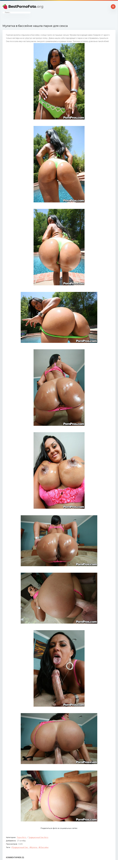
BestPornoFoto (25, 6)
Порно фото (21, 837)
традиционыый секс (20, 847)
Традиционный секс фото (38, 837)
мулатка (34, 847)
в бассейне (44, 847)
